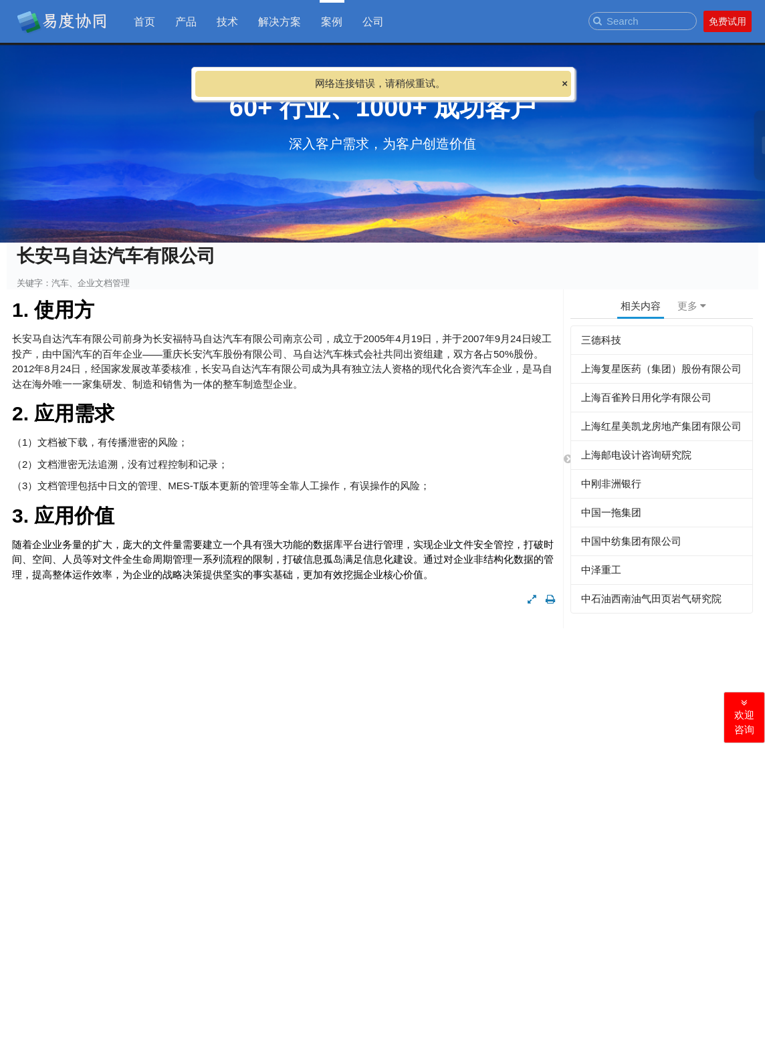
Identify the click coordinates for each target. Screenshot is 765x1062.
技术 (227, 21)
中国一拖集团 (611, 512)
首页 (144, 21)
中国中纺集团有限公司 (631, 541)
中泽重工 (601, 569)
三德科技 (601, 340)
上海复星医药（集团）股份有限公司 (661, 368)
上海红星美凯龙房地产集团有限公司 (661, 426)
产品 (186, 21)
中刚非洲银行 (611, 483)
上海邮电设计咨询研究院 (636, 454)
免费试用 (727, 21)
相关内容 (641, 305)
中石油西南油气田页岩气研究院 (651, 598)
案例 (331, 21)
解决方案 (279, 21)
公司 (373, 21)
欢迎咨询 (744, 717)
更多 (691, 305)
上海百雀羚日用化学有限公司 (646, 397)
